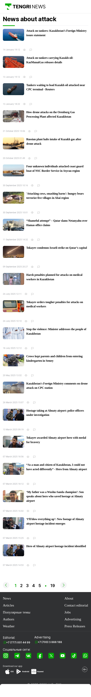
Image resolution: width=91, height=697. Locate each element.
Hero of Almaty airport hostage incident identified (56, 546)
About (69, 598)
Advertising (73, 619)
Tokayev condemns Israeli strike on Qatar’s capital (56, 247)
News (7, 598)
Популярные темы (16, 612)
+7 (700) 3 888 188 (50, 642)
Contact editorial (76, 605)
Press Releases (75, 626)
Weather (8, 626)
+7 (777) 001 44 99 (18, 642)
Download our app (12, 666)
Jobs (68, 612)
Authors (8, 619)
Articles (8, 605)
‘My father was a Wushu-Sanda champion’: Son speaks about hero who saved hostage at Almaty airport (55, 496)
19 (52, 585)
